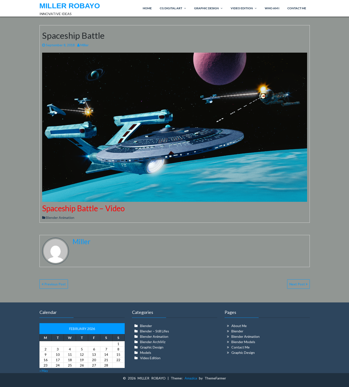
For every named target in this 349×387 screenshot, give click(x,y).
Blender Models (243, 342)
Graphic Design (151, 347)
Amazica (192, 378)
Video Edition (150, 358)
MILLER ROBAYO (69, 6)
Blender (146, 326)
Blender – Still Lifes (154, 331)
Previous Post (54, 284)
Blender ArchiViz (152, 342)
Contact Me (240, 347)
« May (43, 370)
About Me (239, 326)
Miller (83, 45)
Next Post (298, 284)
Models (145, 352)
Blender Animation (60, 217)
